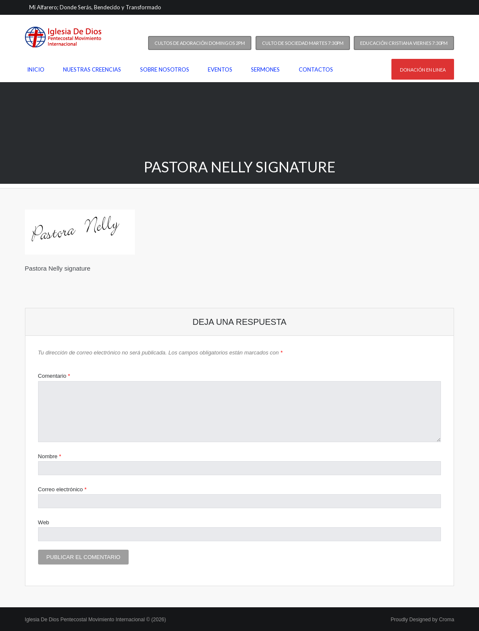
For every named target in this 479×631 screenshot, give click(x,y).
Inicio (35, 69)
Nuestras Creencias (92, 69)
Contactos (316, 69)
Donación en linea (423, 69)
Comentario (54, 376)
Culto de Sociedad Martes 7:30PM (303, 43)
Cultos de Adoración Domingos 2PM (199, 43)
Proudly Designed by (422, 620)
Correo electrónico (62, 489)
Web (44, 522)
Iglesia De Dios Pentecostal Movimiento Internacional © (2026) (95, 620)
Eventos (220, 69)
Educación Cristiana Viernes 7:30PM (404, 43)
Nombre (49, 456)
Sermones (265, 69)
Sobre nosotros (164, 69)
